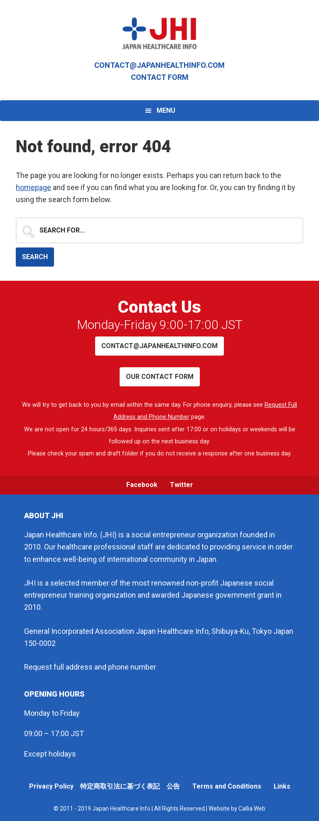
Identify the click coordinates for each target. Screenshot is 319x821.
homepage (33, 187)
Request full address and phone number (90, 667)
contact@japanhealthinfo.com (159, 65)
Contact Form (160, 77)
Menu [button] (166, 110)
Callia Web (251, 808)
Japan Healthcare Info (159, 33)
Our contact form (160, 377)
